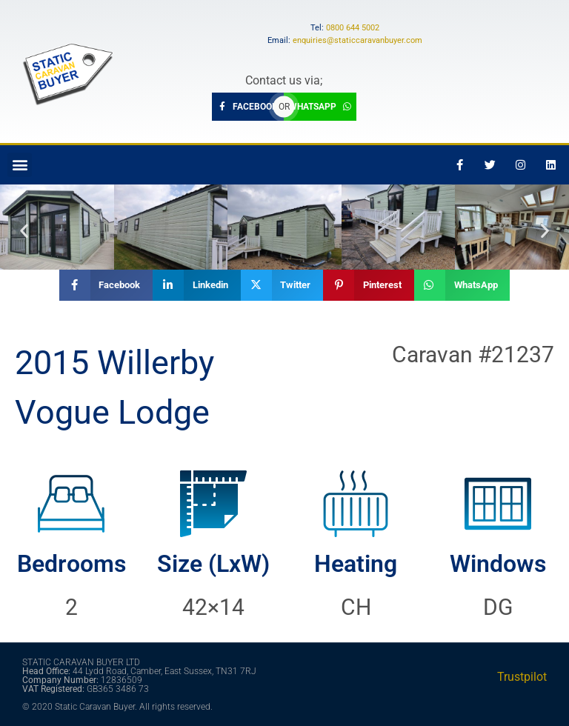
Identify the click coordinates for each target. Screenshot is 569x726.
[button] (19, 165)
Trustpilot (522, 677)
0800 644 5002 (352, 28)
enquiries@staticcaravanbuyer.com (357, 40)
